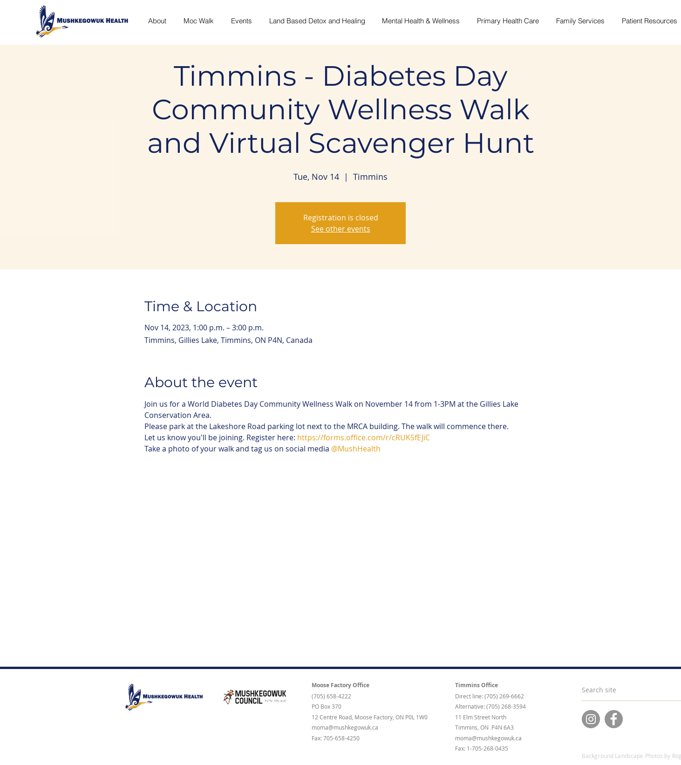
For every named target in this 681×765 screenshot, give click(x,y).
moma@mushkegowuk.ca (345, 727)
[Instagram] (591, 719)
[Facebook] (614, 719)
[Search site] (624, 690)
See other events (340, 229)
